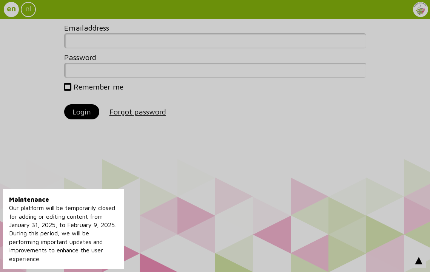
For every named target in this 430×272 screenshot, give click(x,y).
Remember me (93, 87)
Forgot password (137, 111)
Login (81, 111)
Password (80, 57)
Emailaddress (86, 27)
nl (28, 8)
